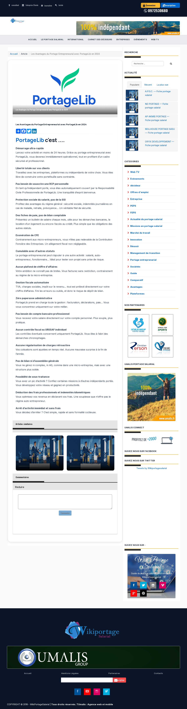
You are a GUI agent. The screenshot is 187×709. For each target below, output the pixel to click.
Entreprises (123, 39)
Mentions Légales (70, 673)
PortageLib (30, 140)
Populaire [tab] (134, 84)
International (76, 39)
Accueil (32, 39)
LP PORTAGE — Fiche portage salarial (89, 463)
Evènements (140, 39)
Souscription (118, 680)
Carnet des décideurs (100, 39)
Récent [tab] (148, 84)
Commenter (65, 513)
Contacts (158, 673)
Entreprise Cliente (30, 5)
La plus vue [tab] (162, 84)
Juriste (59, 5)
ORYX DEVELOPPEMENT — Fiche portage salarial (39, 461)
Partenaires (114, 673)
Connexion (148, 5)
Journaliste (46, 5)
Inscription (168, 5)
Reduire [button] (19, 487)
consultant (14, 5)
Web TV (155, 39)
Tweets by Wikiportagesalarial (151, 468)
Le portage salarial (52, 39)
